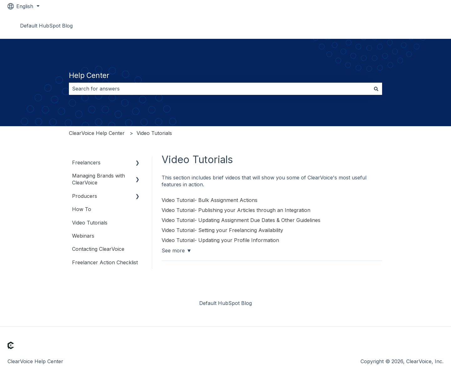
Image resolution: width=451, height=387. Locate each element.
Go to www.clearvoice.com (405, 26)
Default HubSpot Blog (46, 26)
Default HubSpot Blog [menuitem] (225, 303)
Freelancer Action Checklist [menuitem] (105, 262)
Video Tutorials (154, 133)
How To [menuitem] (81, 209)
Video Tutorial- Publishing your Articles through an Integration (236, 210)
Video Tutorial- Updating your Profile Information (220, 240)
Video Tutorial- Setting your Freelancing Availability (222, 230)
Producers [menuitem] (84, 196)
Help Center (89, 75)
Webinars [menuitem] (83, 236)
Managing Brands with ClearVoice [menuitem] (98, 179)
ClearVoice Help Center (97, 133)
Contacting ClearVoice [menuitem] (98, 249)
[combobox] (219, 89)
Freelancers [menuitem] (86, 162)
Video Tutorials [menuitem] (89, 222)
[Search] (376, 89)
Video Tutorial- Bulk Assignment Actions (209, 200)
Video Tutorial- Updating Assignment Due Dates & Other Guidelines (241, 220)
